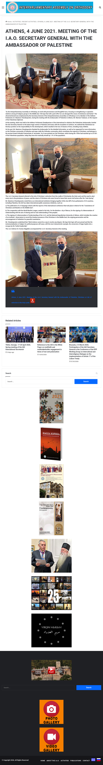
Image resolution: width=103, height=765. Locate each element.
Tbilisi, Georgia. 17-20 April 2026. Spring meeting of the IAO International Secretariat (18, 347)
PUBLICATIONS (75, 761)
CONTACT (86, 761)
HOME (43, 761)
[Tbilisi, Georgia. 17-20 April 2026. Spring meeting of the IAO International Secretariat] (20, 335)
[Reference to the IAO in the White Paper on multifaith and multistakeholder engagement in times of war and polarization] (51, 335)
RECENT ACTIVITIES (29, 22)
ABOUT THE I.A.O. (53, 761)
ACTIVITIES (17, 22)
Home (8, 22)
